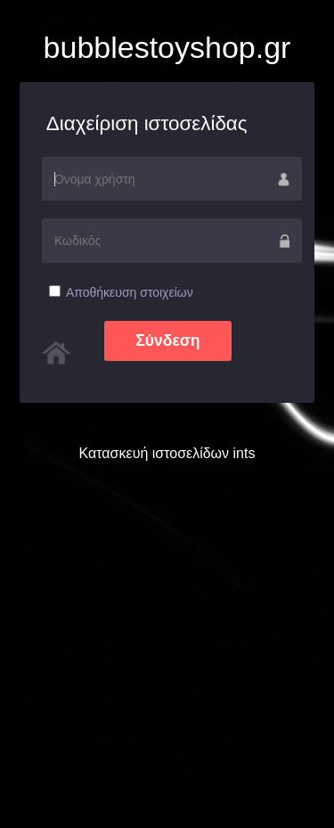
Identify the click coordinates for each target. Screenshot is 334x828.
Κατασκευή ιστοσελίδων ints (167, 453)
